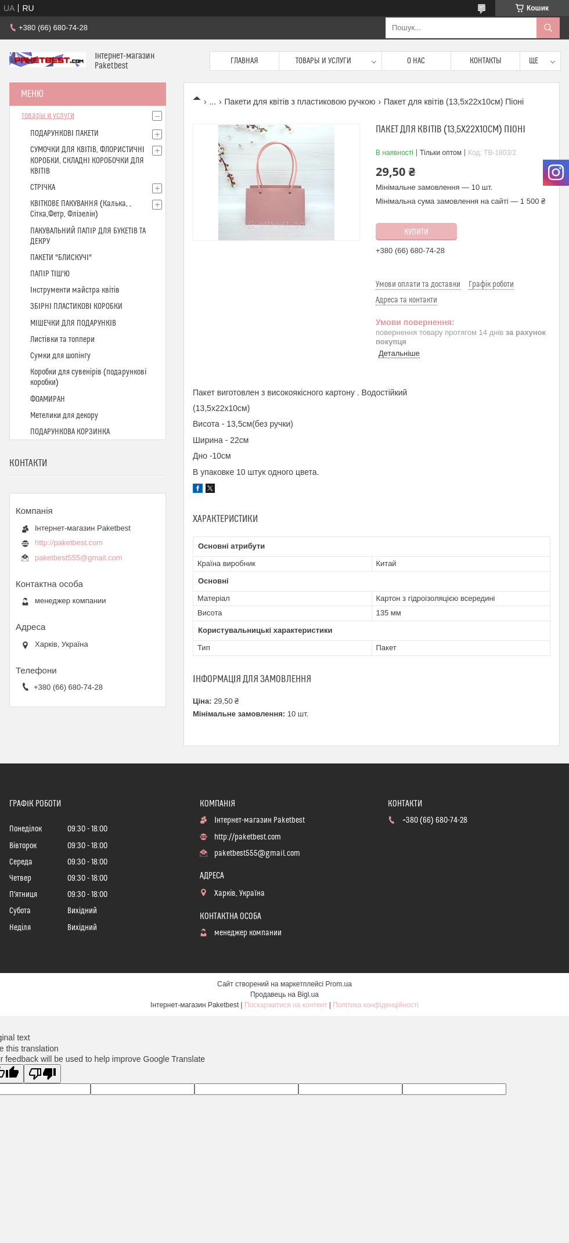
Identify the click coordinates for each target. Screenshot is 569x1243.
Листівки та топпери (62, 339)
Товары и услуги (323, 61)
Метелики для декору (64, 415)
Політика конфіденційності (376, 1005)
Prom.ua (339, 984)
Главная (244, 61)
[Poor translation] (42, 1073)
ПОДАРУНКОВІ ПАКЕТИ (64, 133)
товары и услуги (47, 115)
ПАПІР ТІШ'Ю (50, 274)
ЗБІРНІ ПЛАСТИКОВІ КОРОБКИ (76, 306)
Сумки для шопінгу (60, 356)
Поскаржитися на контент (285, 1005)
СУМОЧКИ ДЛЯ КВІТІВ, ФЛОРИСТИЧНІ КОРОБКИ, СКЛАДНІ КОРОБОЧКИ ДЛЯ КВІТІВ (87, 160)
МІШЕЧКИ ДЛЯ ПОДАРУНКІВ (73, 323)
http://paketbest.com (69, 542)
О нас (416, 61)
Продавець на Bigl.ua (284, 994)
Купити (416, 232)
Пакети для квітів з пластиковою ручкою (300, 101)
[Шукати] (548, 27)
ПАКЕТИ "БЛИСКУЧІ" (61, 257)
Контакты (486, 61)
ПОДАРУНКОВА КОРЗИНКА (70, 432)
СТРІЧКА (42, 187)
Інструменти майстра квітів (75, 290)
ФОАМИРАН (47, 399)
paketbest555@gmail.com (79, 557)
